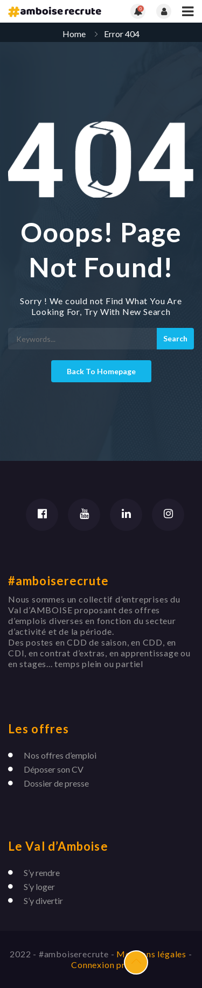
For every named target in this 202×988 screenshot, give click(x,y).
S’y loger (39, 886)
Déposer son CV (53, 769)
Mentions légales (152, 954)
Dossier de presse (56, 783)
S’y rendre (42, 872)
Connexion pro (100, 964)
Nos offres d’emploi (60, 755)
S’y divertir (43, 900)
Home (74, 34)
